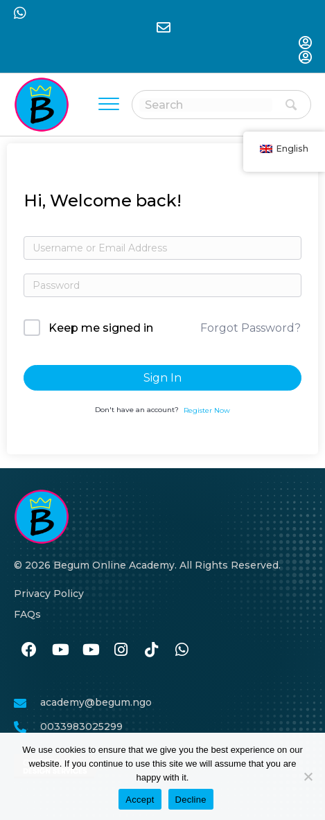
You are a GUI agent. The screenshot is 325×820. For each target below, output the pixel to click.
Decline (191, 799)
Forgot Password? (250, 328)
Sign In (162, 377)
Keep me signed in (101, 328)
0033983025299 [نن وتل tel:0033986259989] (81, 726)
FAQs (27, 614)
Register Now (207, 410)
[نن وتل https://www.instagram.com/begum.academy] (120, 650)
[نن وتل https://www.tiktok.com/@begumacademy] (151, 650)
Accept (139, 799)
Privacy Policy (49, 593)
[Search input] (205, 105)
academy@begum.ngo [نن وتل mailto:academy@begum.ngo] (96, 702)
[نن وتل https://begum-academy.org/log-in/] (305, 44)
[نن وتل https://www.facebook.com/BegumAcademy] (29, 650)
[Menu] (109, 104)
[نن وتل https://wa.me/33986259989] (181, 650)
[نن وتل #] (59, 650)
